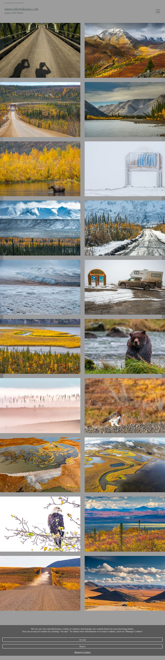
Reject (82, 646)
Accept (82, 639)
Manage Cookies (82, 652)
